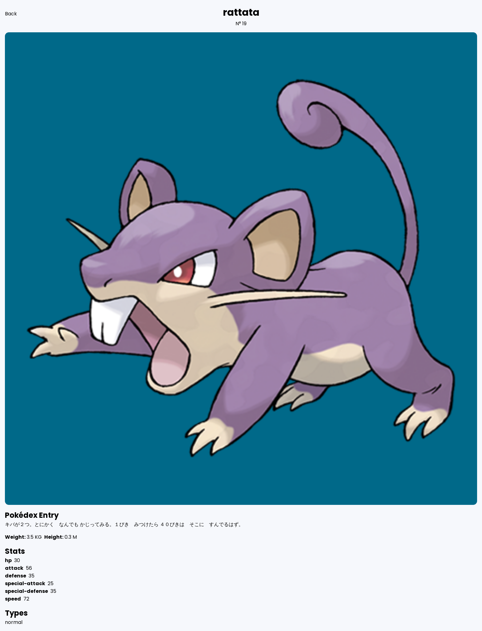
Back (11, 13)
